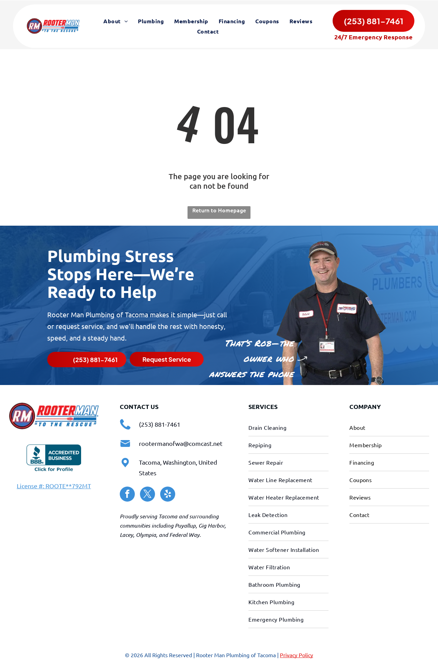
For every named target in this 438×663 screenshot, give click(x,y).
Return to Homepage (219, 209)
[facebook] (127, 494)
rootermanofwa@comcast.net (180, 442)
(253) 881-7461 (159, 423)
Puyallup (185, 524)
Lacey (126, 534)
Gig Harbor (211, 524)
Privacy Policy (296, 654)
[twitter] (147, 494)
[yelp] (167, 494)
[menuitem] (115, 21)
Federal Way (184, 534)
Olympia (146, 534)
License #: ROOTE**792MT (54, 485)
